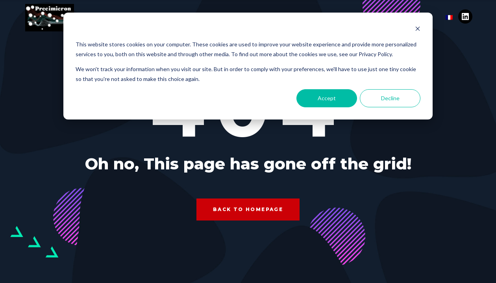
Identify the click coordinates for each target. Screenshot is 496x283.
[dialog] (248, 66)
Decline (390, 98)
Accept (327, 98)
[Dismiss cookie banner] (417, 30)
